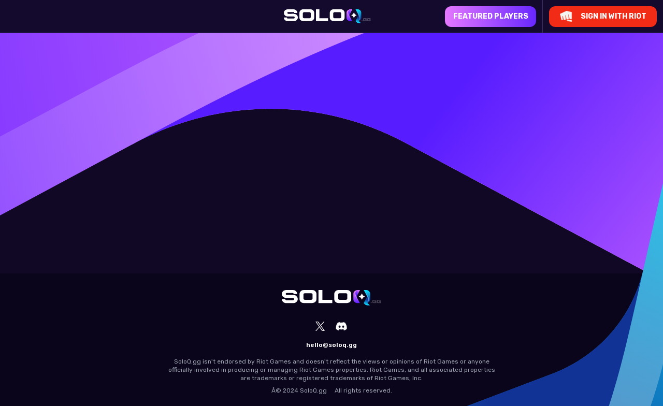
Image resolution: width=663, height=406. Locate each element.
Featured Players (490, 16)
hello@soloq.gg (331, 345)
